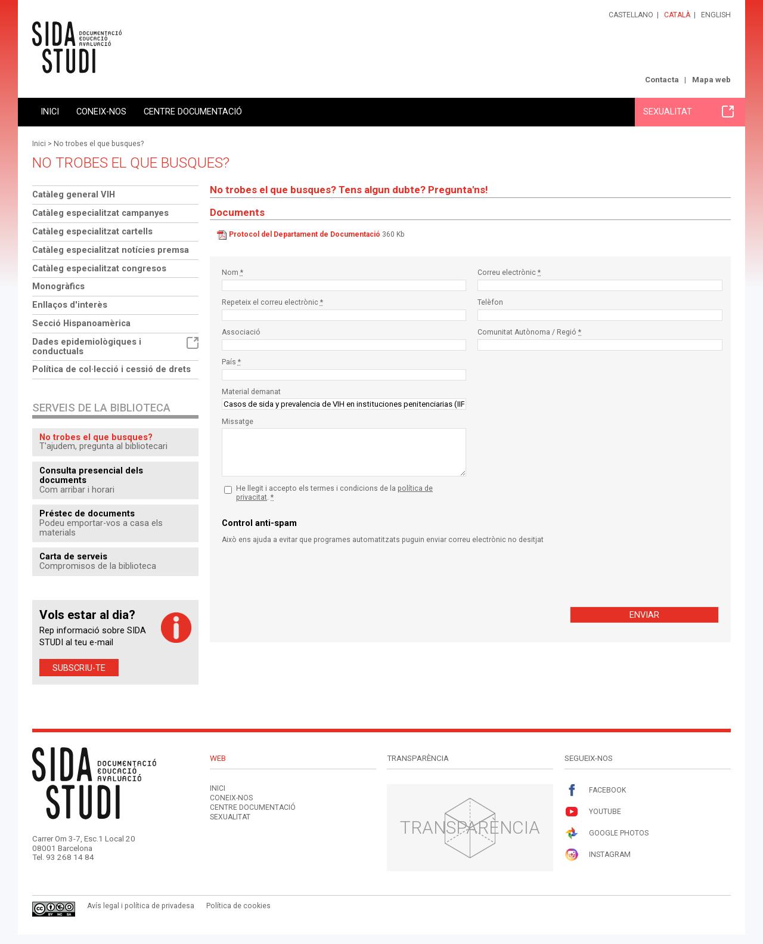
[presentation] (312, 575)
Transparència (470, 827)
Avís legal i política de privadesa (140, 906)
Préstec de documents (87, 513)
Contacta (662, 79)
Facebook (595, 790)
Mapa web (711, 79)
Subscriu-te (79, 667)
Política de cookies (238, 906)
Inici (50, 111)
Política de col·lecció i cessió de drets (111, 369)
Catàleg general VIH (73, 194)
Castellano (631, 15)
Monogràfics (58, 286)
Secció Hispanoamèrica (81, 323)
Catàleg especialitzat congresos (99, 268)
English (716, 15)
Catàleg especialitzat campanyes (100, 213)
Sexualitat (688, 111)
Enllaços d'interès (69, 304)
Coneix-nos (101, 111)
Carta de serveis (73, 556)
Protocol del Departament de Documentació (304, 234)
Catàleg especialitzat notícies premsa (110, 249)
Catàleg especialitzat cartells (92, 231)
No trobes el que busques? (99, 144)
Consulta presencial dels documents (91, 475)
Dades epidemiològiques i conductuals (115, 346)
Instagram (598, 855)
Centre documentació (193, 111)
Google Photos (607, 833)
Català (677, 15)
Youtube (593, 812)
